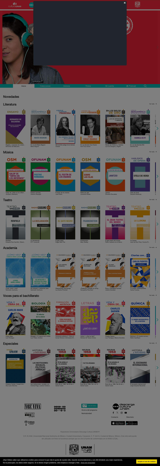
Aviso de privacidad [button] (88, 463)
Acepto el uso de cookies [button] (147, 461)
